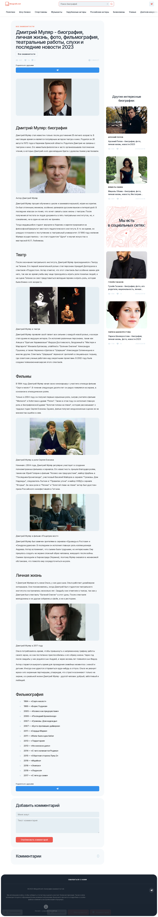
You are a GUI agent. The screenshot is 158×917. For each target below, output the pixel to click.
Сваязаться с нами (77, 880)
